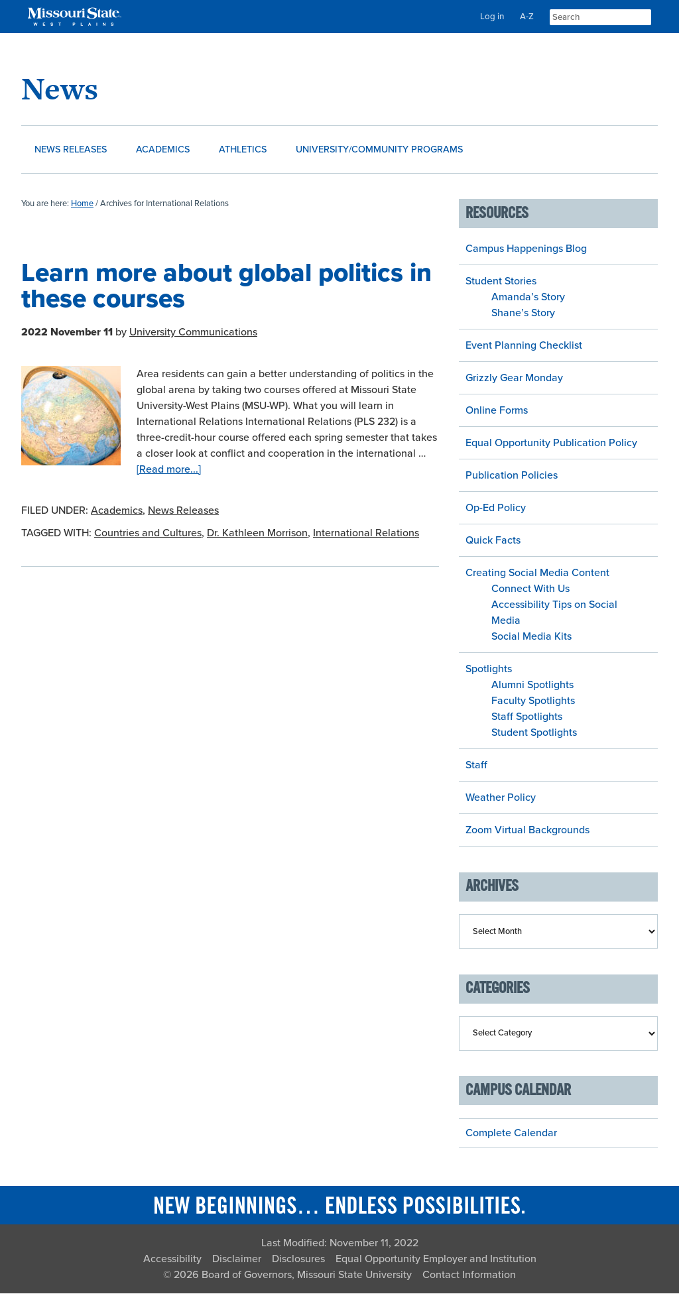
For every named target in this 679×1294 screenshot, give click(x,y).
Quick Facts (493, 541)
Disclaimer (236, 1259)
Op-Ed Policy (495, 508)
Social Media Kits (531, 637)
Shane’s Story (523, 313)
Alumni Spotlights (532, 685)
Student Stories (500, 281)
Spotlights (488, 669)
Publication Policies (511, 476)
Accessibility (172, 1259)
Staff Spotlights (526, 717)
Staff (476, 765)
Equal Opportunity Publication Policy (551, 443)
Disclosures (298, 1259)
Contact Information (469, 1275)
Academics (117, 511)
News (59, 88)
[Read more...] (169, 470)
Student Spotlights (534, 733)
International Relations (366, 533)
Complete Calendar (511, 1133)
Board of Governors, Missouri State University (307, 1275)
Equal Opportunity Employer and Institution (436, 1259)
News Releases (183, 511)
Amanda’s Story (528, 297)
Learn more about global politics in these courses (226, 286)
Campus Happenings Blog (526, 249)
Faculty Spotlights (533, 701)
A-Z (527, 16)
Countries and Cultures (148, 533)
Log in (492, 16)
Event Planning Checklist (523, 346)
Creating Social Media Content (537, 573)
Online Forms (496, 411)
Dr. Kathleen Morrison (257, 533)
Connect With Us (530, 589)
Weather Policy (500, 798)
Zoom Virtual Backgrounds (527, 830)
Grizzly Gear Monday (514, 378)
